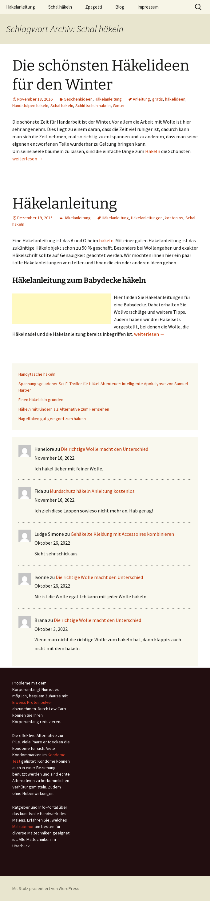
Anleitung (141, 99)
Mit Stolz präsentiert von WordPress (45, 888)
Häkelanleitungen (147, 217)
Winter (119, 105)
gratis (157, 99)
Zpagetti (93, 7)
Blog (119, 7)
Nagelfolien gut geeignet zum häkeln (52, 418)
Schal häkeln (60, 7)
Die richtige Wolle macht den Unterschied (104, 449)
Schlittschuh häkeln (93, 105)
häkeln (106, 240)
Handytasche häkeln (36, 374)
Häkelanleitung (20, 7)
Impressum (148, 7)
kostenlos (174, 217)
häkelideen (175, 99)
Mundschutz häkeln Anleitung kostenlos (92, 491)
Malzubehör (23, 826)
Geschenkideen (78, 99)
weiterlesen (27, 158)
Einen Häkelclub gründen (40, 399)
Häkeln (152, 151)
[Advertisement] (61, 308)
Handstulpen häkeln (30, 105)
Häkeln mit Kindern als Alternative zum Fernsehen (63, 409)
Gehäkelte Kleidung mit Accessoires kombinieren (122, 534)
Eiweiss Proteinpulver (32, 702)
